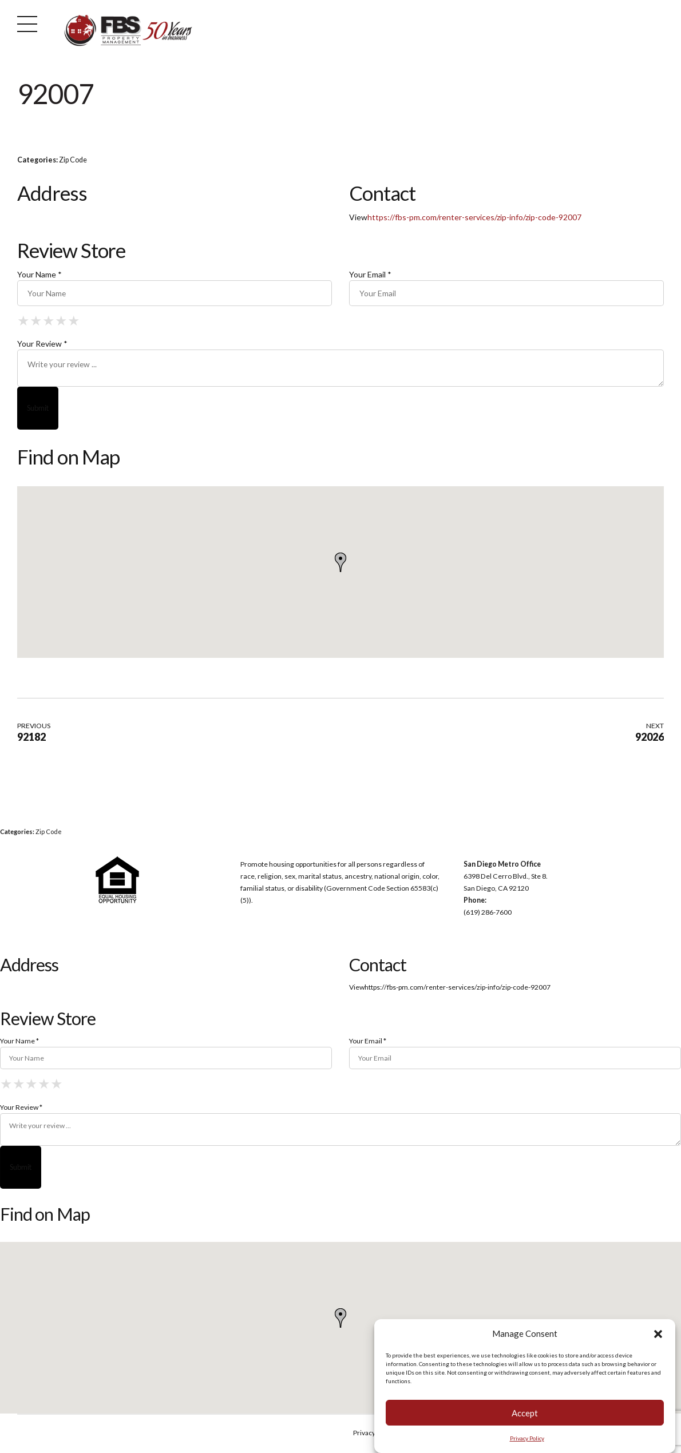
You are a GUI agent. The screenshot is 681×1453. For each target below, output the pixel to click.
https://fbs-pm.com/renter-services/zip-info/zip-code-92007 (474, 217)
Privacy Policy (527, 1438)
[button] (658, 1334)
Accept (525, 1413)
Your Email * (370, 274)
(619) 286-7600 (488, 913)
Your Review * (42, 344)
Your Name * (39, 274)
